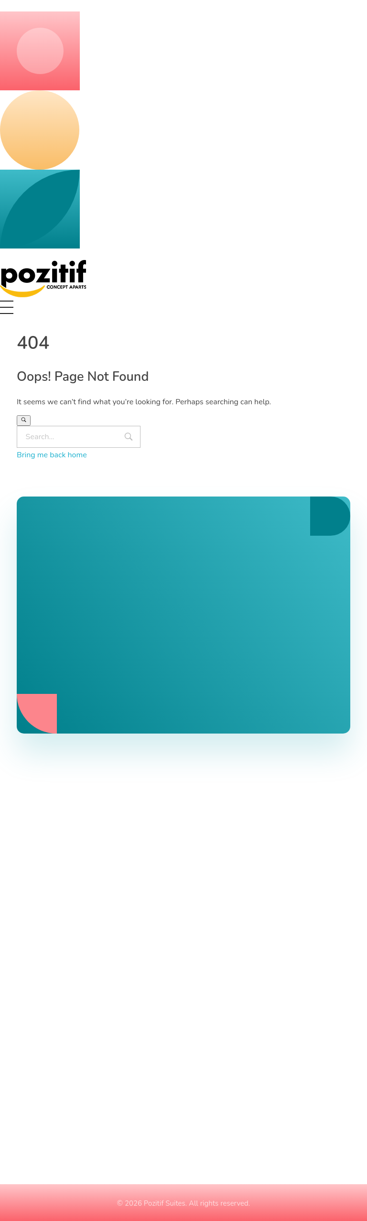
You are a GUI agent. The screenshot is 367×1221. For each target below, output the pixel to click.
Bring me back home (52, 455)
